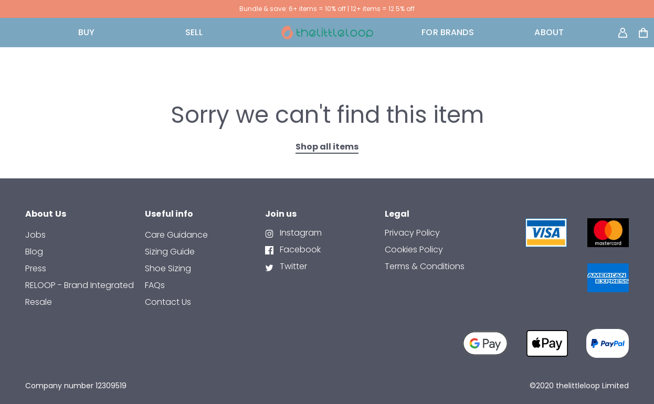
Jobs (35, 235)
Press (35, 268)
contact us (168, 302)
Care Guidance (176, 235)
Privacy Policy (412, 233)
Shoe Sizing (168, 268)
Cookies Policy (414, 249)
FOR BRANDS (447, 32)
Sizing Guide (170, 252)
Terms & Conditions (425, 266)
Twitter (292, 266)
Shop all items (327, 147)
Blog (34, 252)
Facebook (299, 249)
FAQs (155, 285)
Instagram (300, 233)
